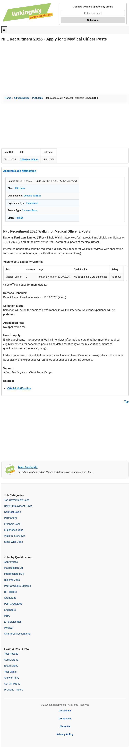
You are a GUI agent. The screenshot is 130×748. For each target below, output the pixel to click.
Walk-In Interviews (14, 535)
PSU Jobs (37, 98)
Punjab (19, 218)
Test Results (11, 653)
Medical (8, 627)
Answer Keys (11, 677)
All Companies (21, 98)
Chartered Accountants (17, 633)
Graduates (10, 597)
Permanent (10, 517)
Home (8, 98)
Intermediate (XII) (14, 573)
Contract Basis (30, 210)
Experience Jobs (13, 529)
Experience (32, 203)
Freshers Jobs (12, 523)
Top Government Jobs (16, 499)
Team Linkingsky (28, 467)
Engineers (10, 609)
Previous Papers (13, 689)
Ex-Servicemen (13, 621)
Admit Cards (11, 659)
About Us (65, 726)
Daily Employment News (18, 505)
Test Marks (10, 671)
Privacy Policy (65, 734)
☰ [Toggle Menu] (4, 29)
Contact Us (65, 718)
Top (126, 401)
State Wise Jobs (13, 541)
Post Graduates (13, 603)
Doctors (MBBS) (32, 195)
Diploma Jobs (12, 579)
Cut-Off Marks (12, 683)
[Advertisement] (65, 68)
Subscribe (93, 20)
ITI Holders (10, 591)
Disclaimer (65, 710)
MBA (7, 615)
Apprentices (11, 561)
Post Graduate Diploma (17, 585)
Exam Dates (11, 665)
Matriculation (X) (13, 567)
